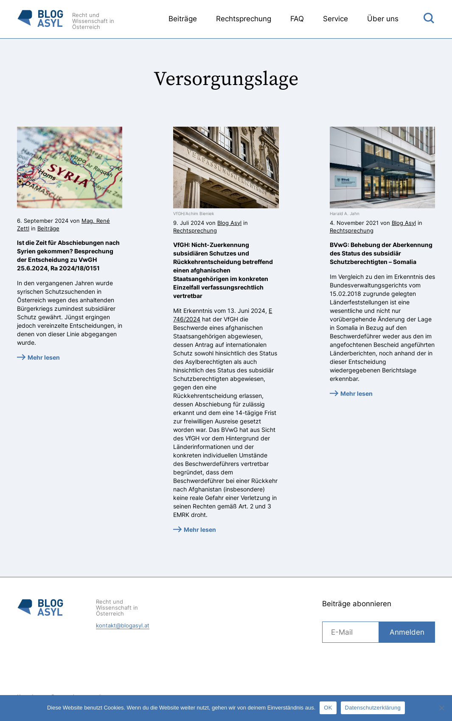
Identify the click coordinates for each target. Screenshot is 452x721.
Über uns (383, 18)
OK (328, 707)
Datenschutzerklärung (373, 707)
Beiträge (182, 18)
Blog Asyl (229, 222)
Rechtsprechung (243, 18)
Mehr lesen (44, 357)
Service (335, 18)
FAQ (297, 18)
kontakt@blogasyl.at (122, 625)
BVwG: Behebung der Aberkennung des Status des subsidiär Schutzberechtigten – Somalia (381, 253)
